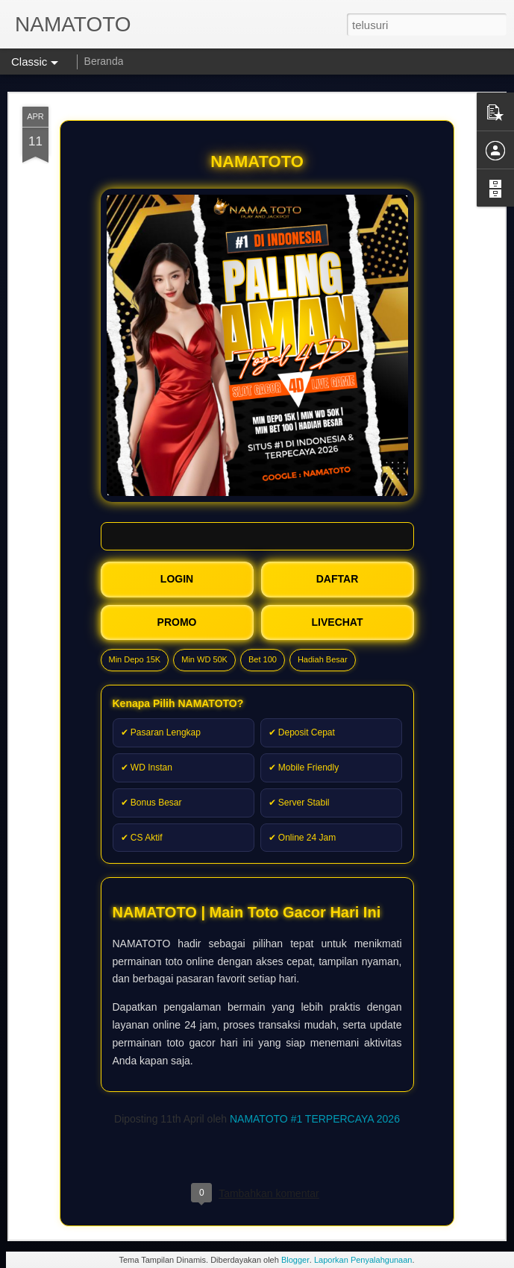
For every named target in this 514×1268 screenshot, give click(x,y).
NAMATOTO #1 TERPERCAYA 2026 (315, 1119)
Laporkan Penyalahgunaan (363, 1259)
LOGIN (176, 579)
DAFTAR (337, 579)
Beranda (104, 61)
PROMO (177, 622)
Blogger (295, 1259)
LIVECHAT (337, 622)
